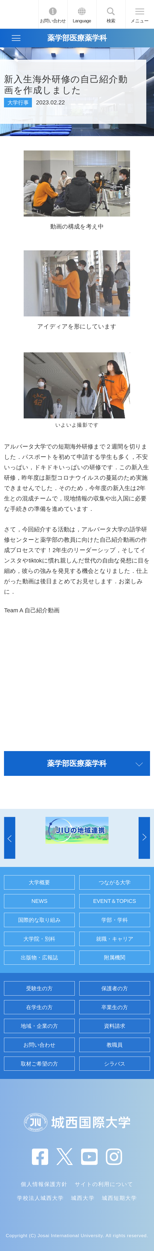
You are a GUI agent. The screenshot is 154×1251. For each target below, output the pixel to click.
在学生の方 (39, 1007)
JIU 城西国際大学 (19, 14)
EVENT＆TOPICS (114, 901)
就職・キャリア (114, 939)
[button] (9, 838)
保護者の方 (114, 988)
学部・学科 (114, 920)
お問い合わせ (53, 20)
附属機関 (114, 957)
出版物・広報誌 (39, 957)
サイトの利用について (104, 1184)
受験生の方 (39, 988)
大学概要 (39, 882)
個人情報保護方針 (44, 1184)
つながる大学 (115, 882)
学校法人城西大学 (40, 1198)
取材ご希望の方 (39, 1064)
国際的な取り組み (39, 920)
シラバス (114, 1064)
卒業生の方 (114, 1007)
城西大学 (82, 1198)
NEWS (39, 901)
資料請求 (114, 1026)
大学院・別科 (39, 939)
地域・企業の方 (39, 1026)
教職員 (115, 1045)
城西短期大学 (119, 1198)
